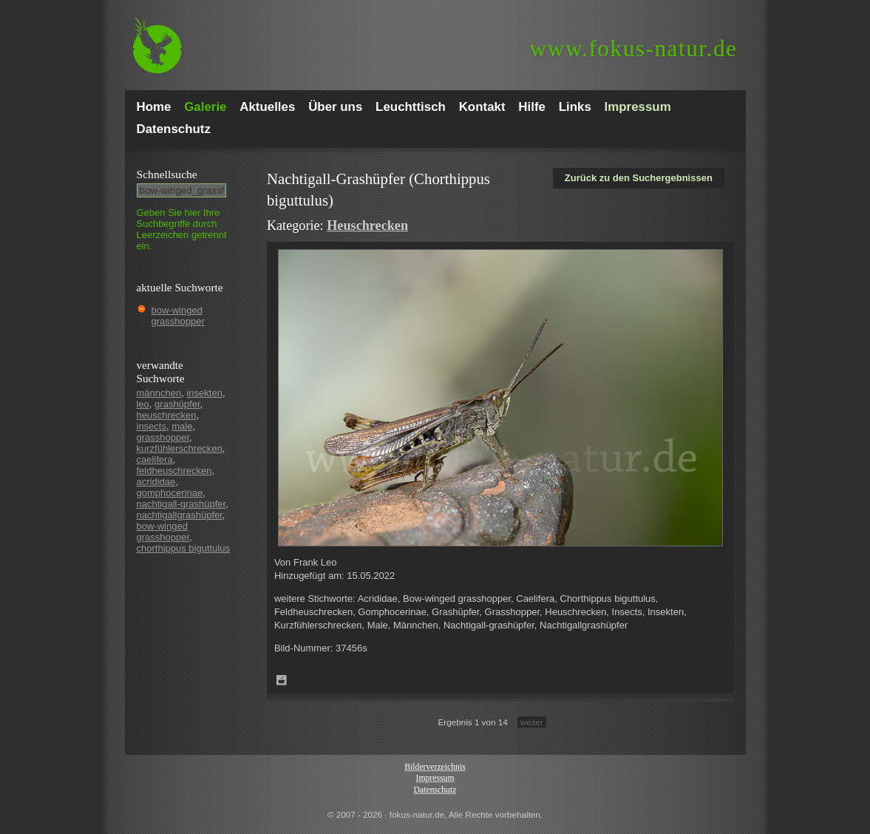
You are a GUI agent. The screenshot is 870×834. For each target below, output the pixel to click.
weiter (531, 722)
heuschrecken (167, 415)
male (181, 426)
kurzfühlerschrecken (179, 448)
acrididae (156, 481)
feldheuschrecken (174, 470)
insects (151, 426)
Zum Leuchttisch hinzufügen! (281, 680)
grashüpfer (177, 404)
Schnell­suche (167, 174)
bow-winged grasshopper (178, 316)
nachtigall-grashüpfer (181, 503)
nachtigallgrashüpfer (179, 515)
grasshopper (163, 437)
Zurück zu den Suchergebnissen (639, 177)
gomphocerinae (170, 492)
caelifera (155, 459)
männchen (159, 393)
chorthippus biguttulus (183, 548)
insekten (204, 393)
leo (143, 404)
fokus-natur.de (634, 48)
